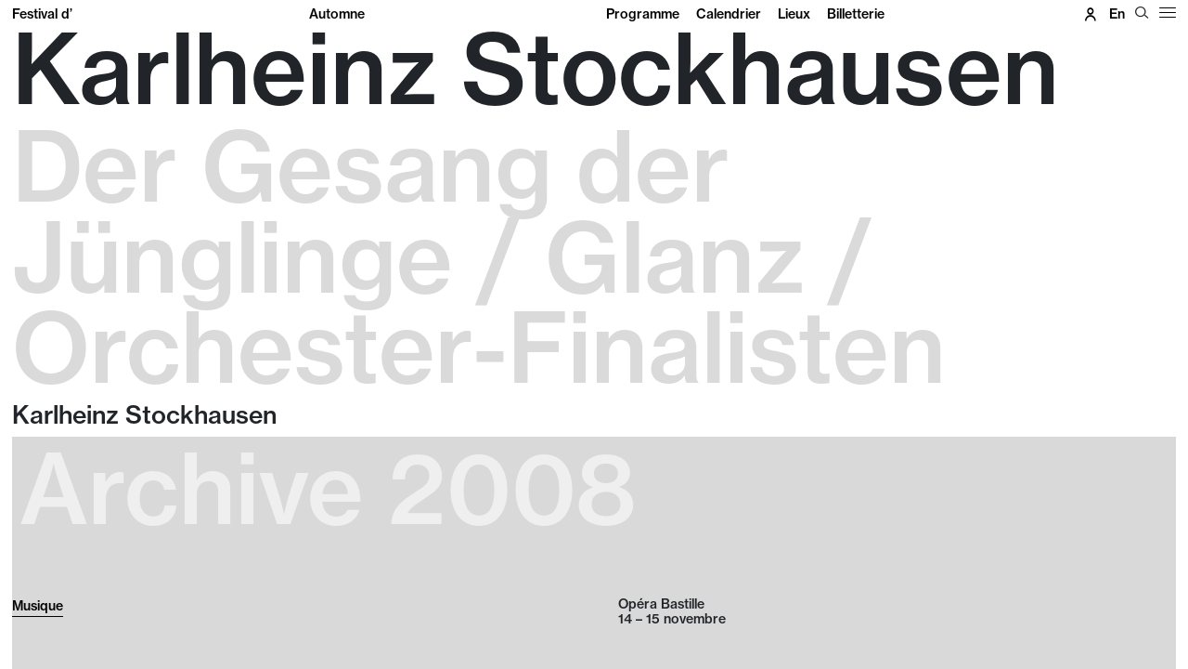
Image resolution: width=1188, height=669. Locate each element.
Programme (642, 14)
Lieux (794, 14)
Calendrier (728, 14)
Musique (37, 605)
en (1117, 14)
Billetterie (856, 14)
